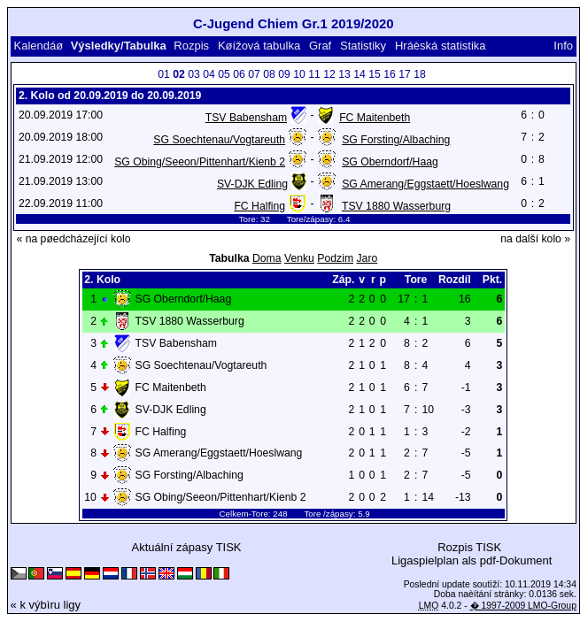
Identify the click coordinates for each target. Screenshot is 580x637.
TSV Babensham (246, 117)
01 (164, 74)
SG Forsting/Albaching (396, 140)
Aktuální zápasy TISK (186, 547)
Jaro (366, 258)
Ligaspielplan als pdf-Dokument (471, 560)
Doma (267, 258)
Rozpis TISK (469, 547)
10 (299, 74)
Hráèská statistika (440, 45)
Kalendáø (38, 45)
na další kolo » (535, 239)
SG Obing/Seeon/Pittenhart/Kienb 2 (199, 162)
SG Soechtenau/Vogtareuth (219, 140)
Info (563, 45)
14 (359, 74)
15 (374, 74)
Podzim (335, 258)
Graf (320, 45)
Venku (299, 258)
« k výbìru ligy (46, 604)
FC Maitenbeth (374, 117)
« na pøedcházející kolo (73, 239)
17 (404, 74)
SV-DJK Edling (252, 184)
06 (239, 74)
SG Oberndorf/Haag (390, 162)
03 (194, 74)
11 (314, 74)
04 (209, 74)
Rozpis (191, 45)
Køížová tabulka (259, 45)
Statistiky (363, 45)
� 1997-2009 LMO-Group (523, 605)
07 (254, 74)
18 (420, 74)
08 (269, 74)
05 (224, 74)
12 (329, 74)
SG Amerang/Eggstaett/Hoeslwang (425, 184)
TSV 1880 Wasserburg (396, 206)
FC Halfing (259, 206)
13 (344, 74)
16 (389, 74)
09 (284, 74)
